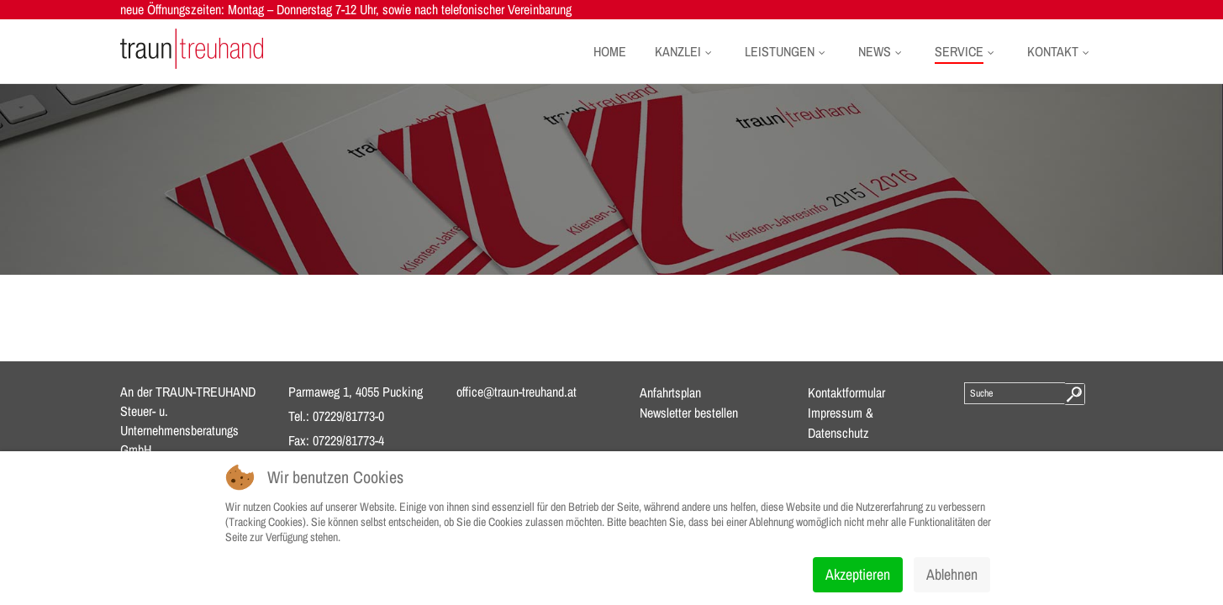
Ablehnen (952, 574)
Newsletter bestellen (689, 412)
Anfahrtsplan (670, 392)
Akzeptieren (857, 574)
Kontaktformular (846, 392)
